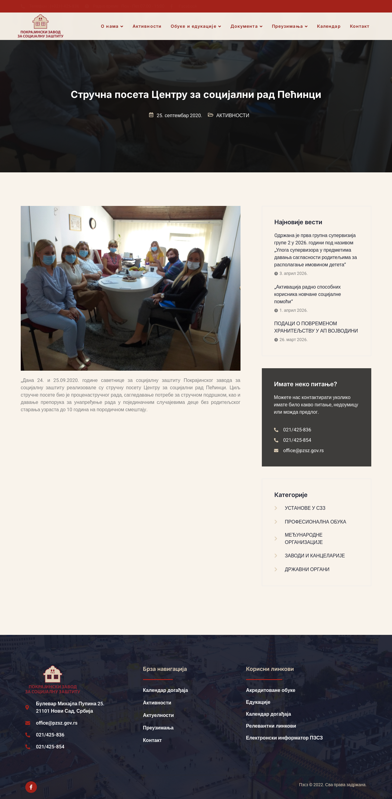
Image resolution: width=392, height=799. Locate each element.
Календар (329, 26)
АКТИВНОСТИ (232, 115)
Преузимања (290, 26)
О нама (112, 26)
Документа (246, 26)
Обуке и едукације (196, 26)
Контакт (360, 26)
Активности (147, 26)
